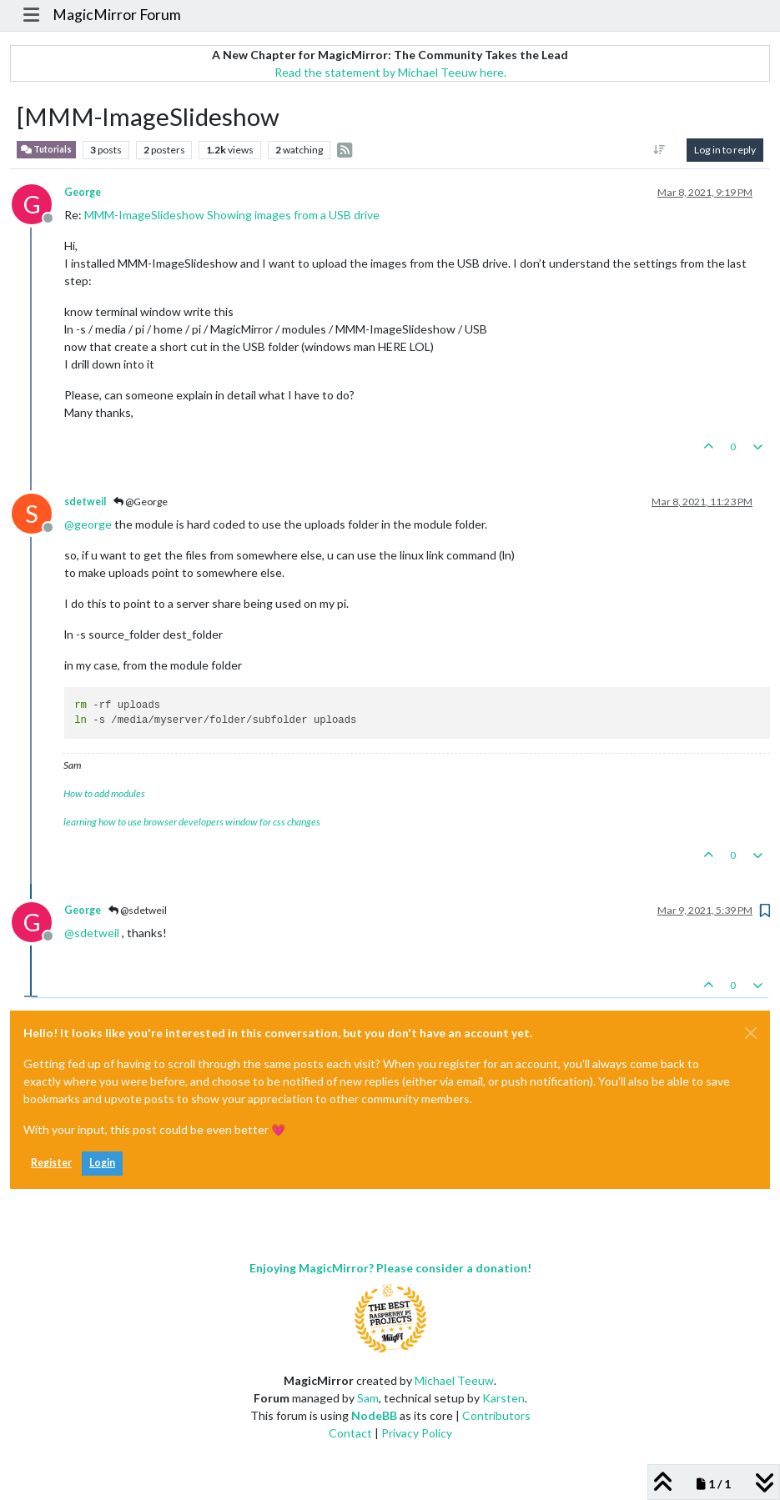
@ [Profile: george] (88, 524)
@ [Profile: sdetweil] (91, 933)
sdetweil (85, 501)
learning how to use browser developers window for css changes (191, 821)
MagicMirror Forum (117, 14)
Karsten (503, 1398)
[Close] (751, 1033)
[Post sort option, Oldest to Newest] (659, 150)
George (82, 192)
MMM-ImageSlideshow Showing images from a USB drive (232, 215)
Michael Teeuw (454, 1380)
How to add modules (104, 793)
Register (51, 1162)
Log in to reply (725, 149)
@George (140, 501)
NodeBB (374, 1415)
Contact (350, 1433)
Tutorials (46, 149)
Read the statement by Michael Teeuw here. (390, 72)
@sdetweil (137, 910)
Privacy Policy (416, 1433)
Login (102, 1162)
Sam (368, 1398)
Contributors (496, 1415)
